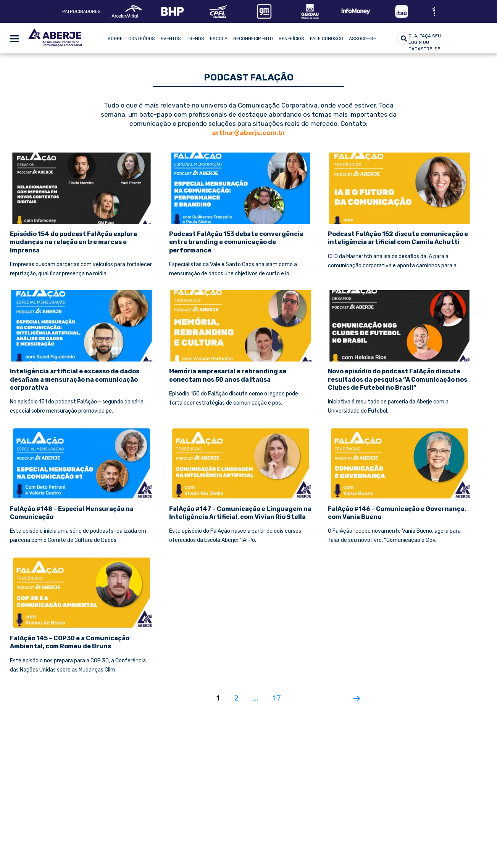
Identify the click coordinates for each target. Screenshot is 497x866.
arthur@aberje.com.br (249, 133)
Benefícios (291, 38)
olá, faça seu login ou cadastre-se (424, 42)
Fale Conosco (326, 38)
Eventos (171, 38)
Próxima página (354, 695)
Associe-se (362, 38)
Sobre (115, 38)
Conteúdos (141, 38)
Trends (195, 38)
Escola (219, 38)
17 (279, 694)
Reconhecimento (253, 38)
